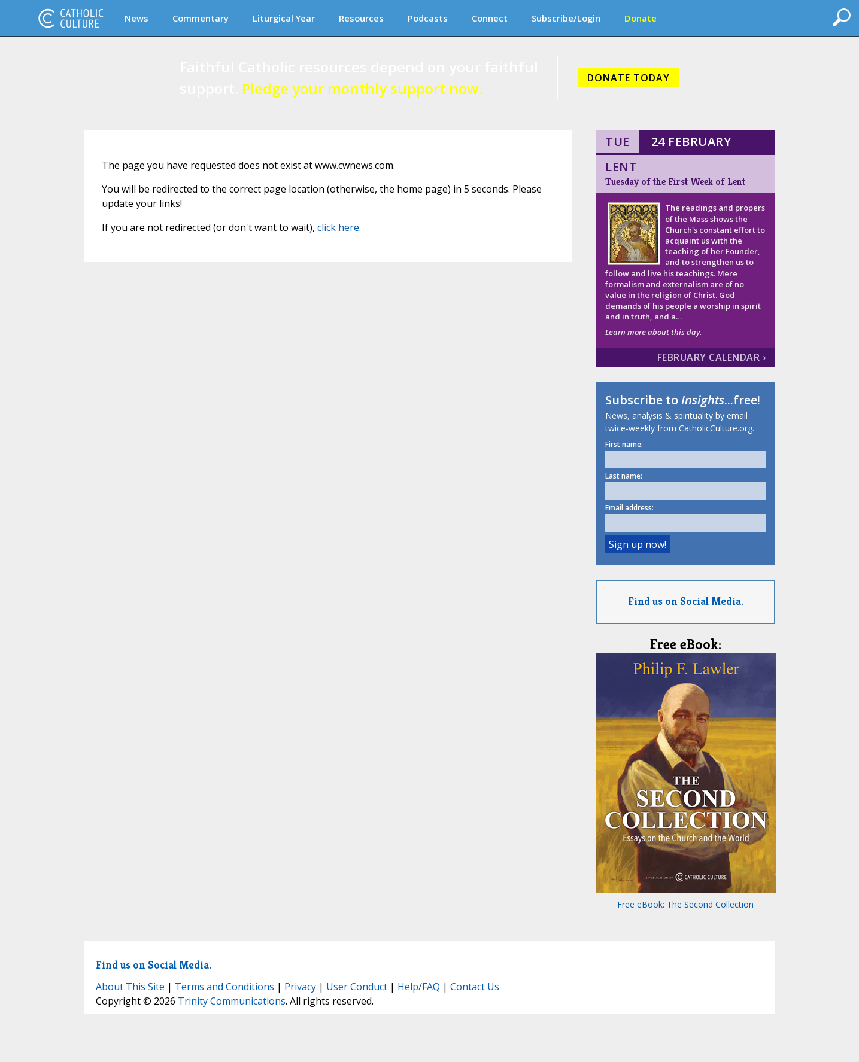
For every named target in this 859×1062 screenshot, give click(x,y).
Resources (361, 18)
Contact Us (474, 986)
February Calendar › (711, 357)
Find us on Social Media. (685, 601)
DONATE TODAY (628, 77)
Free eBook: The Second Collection (685, 904)
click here (338, 227)
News (136, 18)
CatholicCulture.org (71, 18)
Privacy (300, 986)
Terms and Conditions (224, 986)
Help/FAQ (418, 986)
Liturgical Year (284, 18)
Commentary (200, 18)
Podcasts (428, 18)
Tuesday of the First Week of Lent (675, 181)
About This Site (130, 986)
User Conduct (356, 986)
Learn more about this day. (653, 332)
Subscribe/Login (566, 18)
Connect (490, 18)
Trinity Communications (232, 1001)
